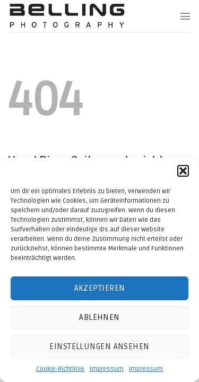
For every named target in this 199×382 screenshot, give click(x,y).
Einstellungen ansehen (99, 346)
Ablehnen (99, 317)
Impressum (107, 369)
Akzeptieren (99, 288)
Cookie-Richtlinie (60, 369)
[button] (183, 171)
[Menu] (185, 16)
